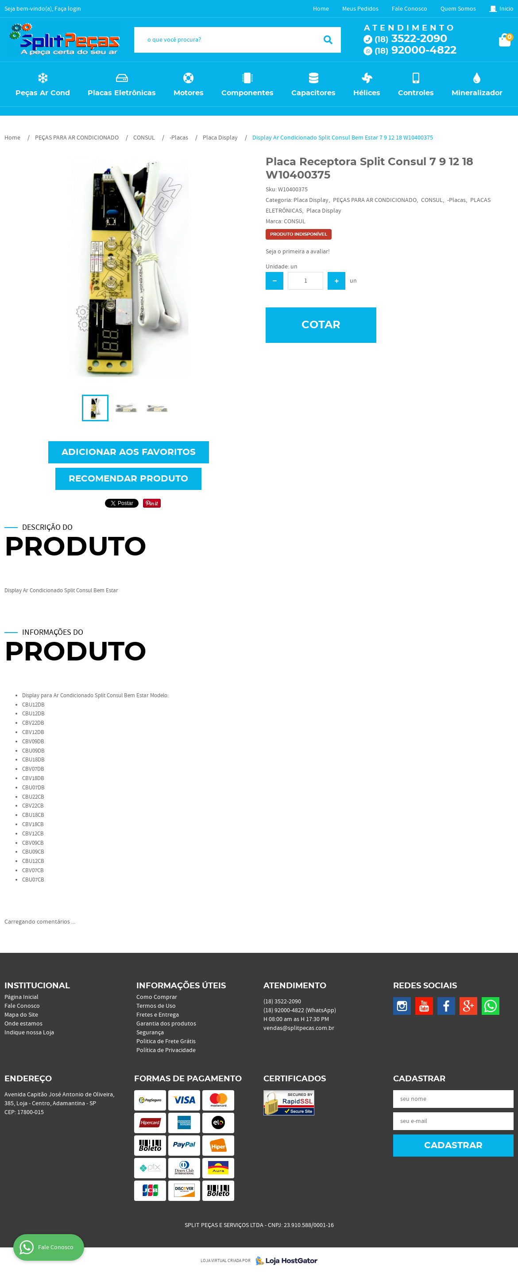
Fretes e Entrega (157, 1015)
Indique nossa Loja (29, 1033)
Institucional (37, 986)
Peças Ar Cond (42, 93)
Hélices (366, 93)
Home (321, 9)
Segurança (150, 1033)
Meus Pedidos (360, 9)
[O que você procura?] (328, 40)
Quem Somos (458, 9)
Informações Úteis (181, 986)
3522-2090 (411, 39)
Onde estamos (23, 1024)
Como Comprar (156, 997)
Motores (189, 93)
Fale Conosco (409, 9)
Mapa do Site (21, 1015)
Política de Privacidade (166, 1050)
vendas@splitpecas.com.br (298, 1028)
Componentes (247, 93)
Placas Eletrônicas (122, 93)
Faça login (67, 9)
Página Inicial (21, 997)
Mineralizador (477, 93)
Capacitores (313, 93)
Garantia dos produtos (166, 1024)
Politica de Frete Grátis (166, 1041)
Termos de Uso (156, 1006)
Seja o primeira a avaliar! (298, 252)
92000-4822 (415, 50)
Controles (416, 93)
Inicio (506, 9)
